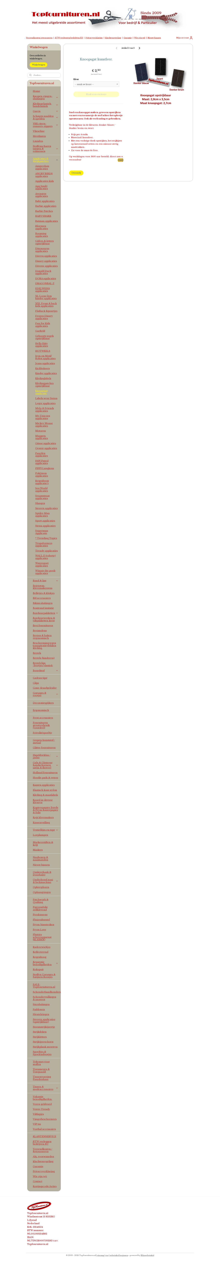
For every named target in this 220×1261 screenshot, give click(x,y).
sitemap (100, 1255)
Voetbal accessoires (44, 1129)
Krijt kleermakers (43, 817)
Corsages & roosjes (45, 694)
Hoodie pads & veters (45, 777)
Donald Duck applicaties (43, 272)
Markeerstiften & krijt (43, 843)
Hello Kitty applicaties (41, 344)
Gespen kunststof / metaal (44, 741)
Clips (36, 682)
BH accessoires (42, 598)
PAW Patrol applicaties (41, 462)
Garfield (40, 330)
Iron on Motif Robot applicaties (45, 357)
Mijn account (184, 38)
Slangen (40, 503)
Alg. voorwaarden (43, 1156)
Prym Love (39, 929)
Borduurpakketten (45, 613)
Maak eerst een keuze (96, 94)
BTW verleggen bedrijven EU (69, 38)
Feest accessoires (43, 717)
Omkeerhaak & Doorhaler (42, 873)
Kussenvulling (41, 822)
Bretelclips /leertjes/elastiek (43, 664)
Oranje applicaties (46, 448)
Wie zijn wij (139, 38)
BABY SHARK (43, 215)
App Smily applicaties (41, 187)
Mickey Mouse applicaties (44, 424)
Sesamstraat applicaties (42, 497)
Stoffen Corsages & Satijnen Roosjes (44, 975)
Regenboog (39, 957)
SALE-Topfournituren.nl (44, 985)
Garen (45, 111)
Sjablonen (39, 1009)
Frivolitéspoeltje (42, 732)
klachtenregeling (113, 38)
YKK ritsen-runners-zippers (45, 125)
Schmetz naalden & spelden (45, 117)
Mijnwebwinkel (147, 1255)
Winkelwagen (38, 65)
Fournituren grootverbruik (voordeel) (41, 725)
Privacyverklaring (94, 38)
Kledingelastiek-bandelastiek (45, 105)
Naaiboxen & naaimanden (40, 858)
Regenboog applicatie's (42, 482)
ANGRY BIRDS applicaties (44, 175)
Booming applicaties (41, 234)
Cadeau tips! (40, 677)
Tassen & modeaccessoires (45, 1088)
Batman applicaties (46, 221)
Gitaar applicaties (45, 443)
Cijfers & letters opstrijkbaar (44, 242)
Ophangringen (42, 892)
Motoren (40, 430)
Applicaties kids (44, 181)
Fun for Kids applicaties (42, 324)
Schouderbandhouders (47, 991)
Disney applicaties (46, 261)
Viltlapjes (38, 1114)
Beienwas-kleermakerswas (42, 587)
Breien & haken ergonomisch (42, 636)
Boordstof (45, 670)
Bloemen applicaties (41, 227)
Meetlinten (39, 136)
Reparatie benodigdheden (45, 963)
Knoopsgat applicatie (41, 392)
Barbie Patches (44, 211)
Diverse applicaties (46, 265)
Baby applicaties (45, 201)
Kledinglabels (43, 378)
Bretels (37, 653)
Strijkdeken (40, 1031)
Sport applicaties (45, 520)
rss (107, 1255)
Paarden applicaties (41, 454)
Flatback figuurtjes (46, 310)
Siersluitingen (41, 1004)
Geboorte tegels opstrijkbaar (44, 337)
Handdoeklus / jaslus (45, 756)
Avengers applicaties (41, 195)
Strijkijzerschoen (43, 1041)
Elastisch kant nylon (45, 790)
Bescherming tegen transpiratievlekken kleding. (44, 645)
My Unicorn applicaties (42, 417)
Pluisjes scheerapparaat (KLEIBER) (42, 937)
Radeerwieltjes (41, 947)
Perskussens (40, 914)
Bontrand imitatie (43, 608)
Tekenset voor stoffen (41, 1063)
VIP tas (37, 1124)
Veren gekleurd (42, 1104)
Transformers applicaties (43, 544)
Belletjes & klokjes (44, 593)
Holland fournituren (45, 772)
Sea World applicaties (41, 489)
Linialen (38, 141)
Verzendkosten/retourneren (39, 38)
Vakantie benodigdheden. (42, 1098)
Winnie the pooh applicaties (45, 572)
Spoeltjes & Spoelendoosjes (42, 1053)
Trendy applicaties (46, 550)
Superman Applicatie (41, 532)
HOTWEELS (42, 350)
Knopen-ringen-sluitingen (45, 97)
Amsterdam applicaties (42, 167)
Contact (37, 1181)
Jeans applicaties (45, 363)
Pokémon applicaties (41, 474)
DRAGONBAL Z (44, 283)
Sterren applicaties (46, 508)
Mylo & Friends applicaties (44, 409)
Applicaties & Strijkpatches (45, 160)
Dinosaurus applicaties (42, 249)
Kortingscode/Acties (45, 1186)
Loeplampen (40, 834)
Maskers (38, 849)
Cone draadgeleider (45, 687)
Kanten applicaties (44, 784)
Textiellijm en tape (45, 829)
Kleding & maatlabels (45, 794)
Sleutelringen (41, 1014)
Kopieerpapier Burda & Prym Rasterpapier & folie (45, 810)
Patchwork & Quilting (40, 901)
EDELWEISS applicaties (42, 289)
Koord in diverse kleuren (43, 801)
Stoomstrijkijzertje (44, 1026)
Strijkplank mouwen (45, 1046)
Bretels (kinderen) (43, 657)
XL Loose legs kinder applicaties (46, 297)
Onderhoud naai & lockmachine (45, 881)
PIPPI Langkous (44, 468)
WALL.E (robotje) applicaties (45, 557)
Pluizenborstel (41, 919)
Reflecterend (40, 951)
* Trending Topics (46, 538)
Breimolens (40, 630)
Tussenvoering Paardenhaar (42, 1078)
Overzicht (76, 173)
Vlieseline (39, 131)
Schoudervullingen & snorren (44, 998)
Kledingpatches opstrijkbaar (44, 384)
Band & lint (45, 580)
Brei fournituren (43, 625)
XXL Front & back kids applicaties (46, 304)
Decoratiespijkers (43, 702)
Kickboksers (42, 368)
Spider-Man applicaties (42, 514)
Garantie (128, 38)
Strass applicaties (45, 525)
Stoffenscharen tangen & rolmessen (45, 149)
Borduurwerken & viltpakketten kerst (44, 619)
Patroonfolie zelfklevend (40, 908)
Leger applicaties (45, 403)
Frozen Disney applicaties (44, 317)
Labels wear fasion (46, 398)
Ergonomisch (41, 710)
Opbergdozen (41, 887)
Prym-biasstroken (43, 924)
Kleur (76, 79)
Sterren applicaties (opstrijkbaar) (44, 1020)
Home (36, 91)
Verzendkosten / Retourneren (42, 1150)
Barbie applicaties (45, 206)
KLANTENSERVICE (44, 1136)
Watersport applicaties (42, 564)
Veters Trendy (41, 1109)
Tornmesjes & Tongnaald (41, 1070)
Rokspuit (38, 969)
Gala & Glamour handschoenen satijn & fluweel (45, 765)
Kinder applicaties (46, 373)
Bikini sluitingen (43, 603)
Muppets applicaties (41, 437)
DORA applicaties (45, 278)
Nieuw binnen (154, 38)
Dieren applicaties (46, 255)
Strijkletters (40, 1036)
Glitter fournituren (44, 747)
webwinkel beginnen (119, 1255)
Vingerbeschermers (45, 1119)
